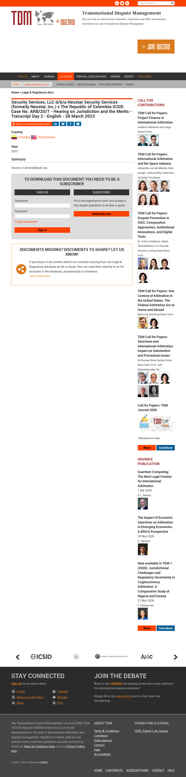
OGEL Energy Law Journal (151, 731)
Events (129, 76)
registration (123, 696)
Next (175, 657)
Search (130, 84)
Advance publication (30, 697)
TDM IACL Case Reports (91, 76)
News (20, 703)
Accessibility (102, 754)
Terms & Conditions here (39, 746)
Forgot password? (26, 222)
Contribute (101, 736)
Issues (21, 691)
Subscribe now (101, 214)
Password (21, 211)
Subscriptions (103, 740)
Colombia (24, 137)
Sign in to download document (33, 124)
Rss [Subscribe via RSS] (127, 3)
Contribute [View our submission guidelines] (166, 448)
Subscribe (144, 76)
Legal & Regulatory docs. (37, 84)
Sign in (22, 76)
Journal (49, 76)
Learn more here (39, 276)
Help (97, 750)
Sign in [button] (42, 230)
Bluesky (62, 697)
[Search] (156, 3)
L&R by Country (65, 84)
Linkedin (62, 691)
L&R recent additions (111, 84)
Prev (18, 657)
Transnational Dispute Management (43, 18)
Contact (99, 745)
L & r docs (65, 76)
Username (21, 201)
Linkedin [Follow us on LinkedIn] (117, 3)
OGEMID (115, 76)
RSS (60, 703)
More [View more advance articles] (146, 628)
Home (13, 76)
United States (46, 137)
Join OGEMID (156, 47)
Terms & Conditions (106, 731)
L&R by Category (86, 84)
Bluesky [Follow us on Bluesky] (122, 3)
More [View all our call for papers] (146, 448)
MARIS (44, 762)
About (35, 76)
